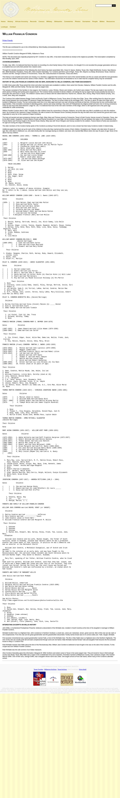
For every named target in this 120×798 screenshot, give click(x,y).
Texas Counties (38, 774)
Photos (77, 21)
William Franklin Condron (19, 34)
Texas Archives (62, 774)
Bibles (102, 21)
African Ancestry (21, 21)
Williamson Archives (50, 774)
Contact (13, 27)
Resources (110, 21)
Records (33, 21)
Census (41, 21)
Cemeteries (68, 21)
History (10, 21)
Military (49, 21)
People (95, 21)
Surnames (86, 21)
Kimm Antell (82, 774)
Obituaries (58, 21)
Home (3, 21)
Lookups (4, 27)
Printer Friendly (7, 40)
